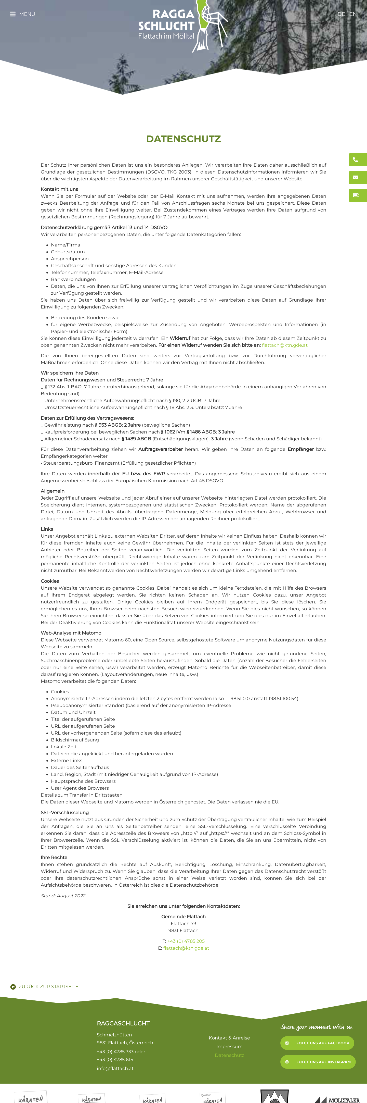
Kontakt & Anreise (229, 1038)
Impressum (229, 1046)
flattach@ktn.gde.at (285, 345)
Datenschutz (229, 1055)
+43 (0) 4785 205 (186, 941)
